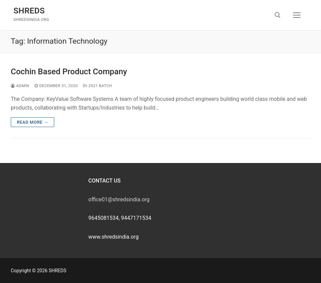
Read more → (32, 122)
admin (20, 85)
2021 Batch (97, 85)
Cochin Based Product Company (69, 71)
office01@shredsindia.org (119, 199)
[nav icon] (297, 15)
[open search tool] (278, 15)
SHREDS (29, 10)
